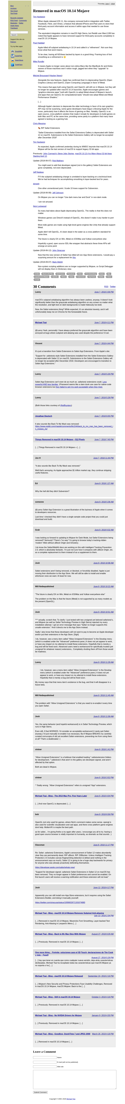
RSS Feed (14, 20)
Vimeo (109, 276)
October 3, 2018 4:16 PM (103, 997)
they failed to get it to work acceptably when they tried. (79, 387)
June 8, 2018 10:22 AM (104, 586)
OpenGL (55, 276)
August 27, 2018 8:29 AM (103, 934)
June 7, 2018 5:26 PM (104, 374)
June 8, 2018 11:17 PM (103, 845)
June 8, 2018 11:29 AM (104, 662)
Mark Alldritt (57, 262)
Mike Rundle (38, 62)
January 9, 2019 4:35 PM (103, 1015)
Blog (12, 6)
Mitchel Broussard (41, 76)
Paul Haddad (38, 43)
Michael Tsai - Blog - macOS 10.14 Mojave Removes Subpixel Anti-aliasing (69, 913)
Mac (109, 274)
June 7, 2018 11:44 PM (103, 458)
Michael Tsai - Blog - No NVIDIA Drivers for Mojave (58, 1015)
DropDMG (18, 51)
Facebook (71, 274)
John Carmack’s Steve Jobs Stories (58, 154)
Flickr (80, 274)
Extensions (60, 274)
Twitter (101, 276)
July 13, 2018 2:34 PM (104, 916)
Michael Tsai (41, 323)
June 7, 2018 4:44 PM (104, 343)
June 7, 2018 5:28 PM (104, 398)
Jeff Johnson (57, 193)
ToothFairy (18, 65)
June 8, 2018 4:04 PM (104, 796)
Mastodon (13, 23)
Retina (64, 276)
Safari (71, 276)
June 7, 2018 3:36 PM (104, 292)
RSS (106, 287)
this (74, 257)
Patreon (13, 42)
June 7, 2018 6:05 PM (104, 416)
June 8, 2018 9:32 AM (104, 530)
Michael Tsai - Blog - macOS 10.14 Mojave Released (59, 976)
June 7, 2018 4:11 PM (104, 323)
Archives (13, 8)
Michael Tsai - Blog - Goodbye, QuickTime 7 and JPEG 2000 (62, 1034)
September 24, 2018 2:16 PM (101, 976)
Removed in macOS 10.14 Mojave (61, 11)
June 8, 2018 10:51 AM (104, 612)
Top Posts (92, 276)
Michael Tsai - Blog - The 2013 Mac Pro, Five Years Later (61, 796)
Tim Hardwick (39, 17)
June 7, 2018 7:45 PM (104, 439)
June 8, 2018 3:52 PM (104, 778)
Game (102, 274)
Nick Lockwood (39, 206)
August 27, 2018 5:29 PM (103, 958)
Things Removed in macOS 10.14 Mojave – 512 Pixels (60, 439)
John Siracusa (58, 250)
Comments (23, 20)
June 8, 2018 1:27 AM (104, 483)
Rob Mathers (58, 161)
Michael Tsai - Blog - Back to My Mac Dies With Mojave (60, 934)
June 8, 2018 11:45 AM (104, 695)
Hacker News (56, 76)
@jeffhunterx (65, 405)
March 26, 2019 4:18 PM (103, 1034)
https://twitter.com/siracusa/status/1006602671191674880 (60, 902)
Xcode (37, 279)
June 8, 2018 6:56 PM (104, 814)
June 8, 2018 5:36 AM (104, 502)
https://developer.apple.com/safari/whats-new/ (55, 867)
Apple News (14, 26)
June (107, 4)
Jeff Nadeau (38, 172)
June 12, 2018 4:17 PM (103, 888)
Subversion (81, 276)
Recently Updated (16, 18)
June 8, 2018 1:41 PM (104, 749)
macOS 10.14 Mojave (41, 276)
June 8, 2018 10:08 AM (104, 563)
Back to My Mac (48, 274)
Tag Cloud (14, 11)
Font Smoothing (91, 274)
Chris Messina (39, 123)
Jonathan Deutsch (43, 416)
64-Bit (37, 274)
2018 (113, 4)
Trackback (14, 28)
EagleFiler (18, 56)
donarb (36, 184)
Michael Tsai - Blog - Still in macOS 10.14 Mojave (57, 997)
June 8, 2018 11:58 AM (104, 716)
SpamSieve (19, 60)
